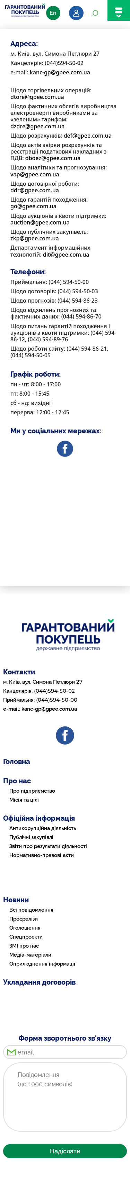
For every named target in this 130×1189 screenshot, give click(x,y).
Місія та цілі (24, 800)
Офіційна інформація (39, 818)
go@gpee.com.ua (33, 206)
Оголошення (25, 928)
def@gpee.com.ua (88, 135)
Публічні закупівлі (31, 837)
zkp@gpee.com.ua (34, 238)
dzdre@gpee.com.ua (37, 126)
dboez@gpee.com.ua (53, 158)
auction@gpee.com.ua (40, 222)
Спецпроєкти (26, 937)
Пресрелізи (23, 919)
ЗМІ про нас (24, 946)
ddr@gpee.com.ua (34, 190)
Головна (16, 761)
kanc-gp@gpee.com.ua (60, 72)
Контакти (19, 672)
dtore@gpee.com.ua (37, 97)
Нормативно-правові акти (41, 855)
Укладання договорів (39, 982)
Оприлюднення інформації (42, 964)
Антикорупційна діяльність (42, 828)
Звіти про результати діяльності (48, 846)
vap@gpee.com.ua (34, 174)
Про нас (17, 781)
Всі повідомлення (31, 910)
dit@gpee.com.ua (66, 254)
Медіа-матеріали (30, 955)
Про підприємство (32, 791)
